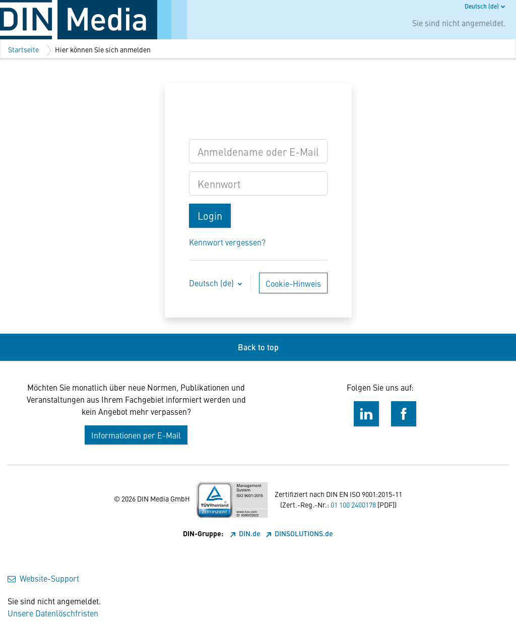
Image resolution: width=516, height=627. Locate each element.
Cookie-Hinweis (293, 283)
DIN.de (246, 533)
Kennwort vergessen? (227, 241)
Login (210, 215)
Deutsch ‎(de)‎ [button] (212, 282)
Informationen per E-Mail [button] (136, 435)
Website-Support (43, 578)
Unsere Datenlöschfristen (53, 612)
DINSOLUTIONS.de (299, 533)
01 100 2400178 (353, 504)
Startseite (23, 49)
